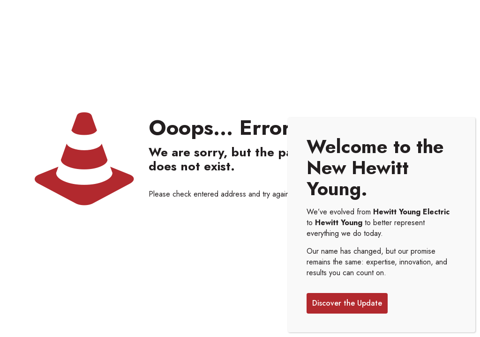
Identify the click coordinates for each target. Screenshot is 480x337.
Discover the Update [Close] (347, 303)
